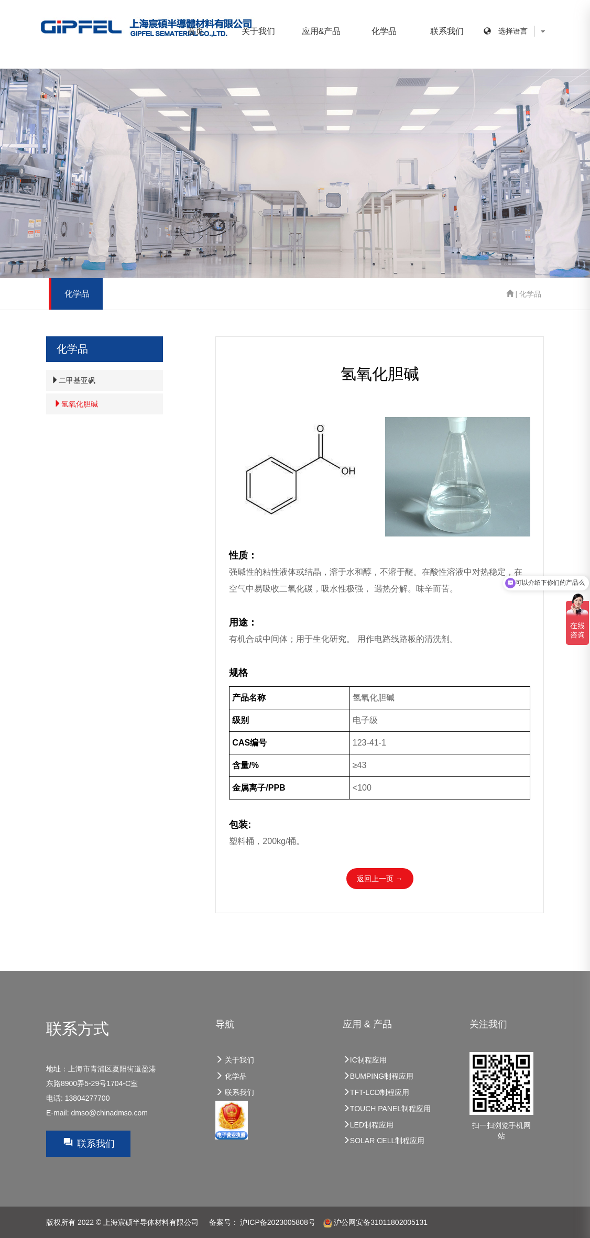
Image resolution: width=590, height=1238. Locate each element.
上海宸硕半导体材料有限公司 (151, 1222)
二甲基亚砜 (73, 380)
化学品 (384, 31)
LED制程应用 (368, 1125)
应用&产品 (321, 31)
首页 (195, 31)
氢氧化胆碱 (76, 404)
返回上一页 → (380, 878)
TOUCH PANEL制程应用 (387, 1108)
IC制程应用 (365, 1060)
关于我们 (258, 31)
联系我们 (447, 31)
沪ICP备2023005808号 (277, 1222)
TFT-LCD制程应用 (376, 1092)
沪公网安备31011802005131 (375, 1222)
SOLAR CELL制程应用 (383, 1140)
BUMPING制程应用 (378, 1076)
